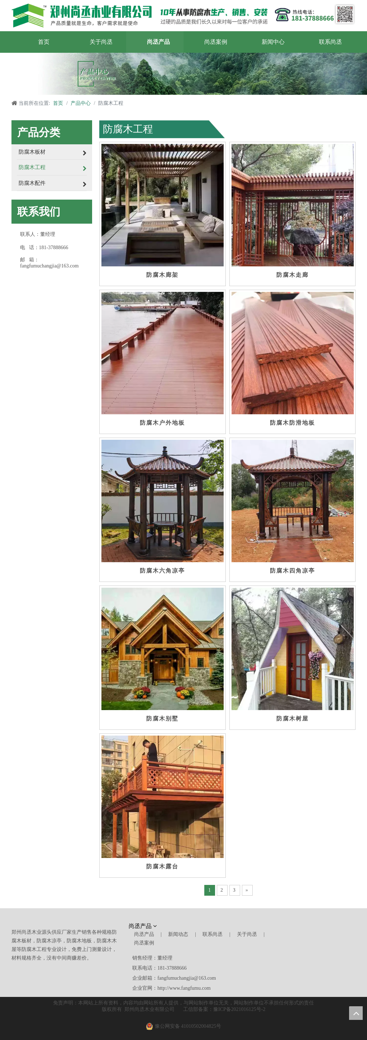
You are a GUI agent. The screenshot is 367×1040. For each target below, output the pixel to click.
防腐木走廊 (292, 275)
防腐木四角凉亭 (292, 571)
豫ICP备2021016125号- (238, 1009)
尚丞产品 (144, 934)
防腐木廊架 (162, 275)
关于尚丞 (247, 934)
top (356, 1013)
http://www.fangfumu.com (183, 988)
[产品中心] (183, 74)
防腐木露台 (162, 866)
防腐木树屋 (292, 718)
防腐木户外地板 (162, 423)
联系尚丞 (212, 934)
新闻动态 (178, 934)
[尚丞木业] (288, 927)
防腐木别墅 (162, 718)
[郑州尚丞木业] (139, 16)
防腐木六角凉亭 (162, 571)
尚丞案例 (144, 943)
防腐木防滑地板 (292, 423)
